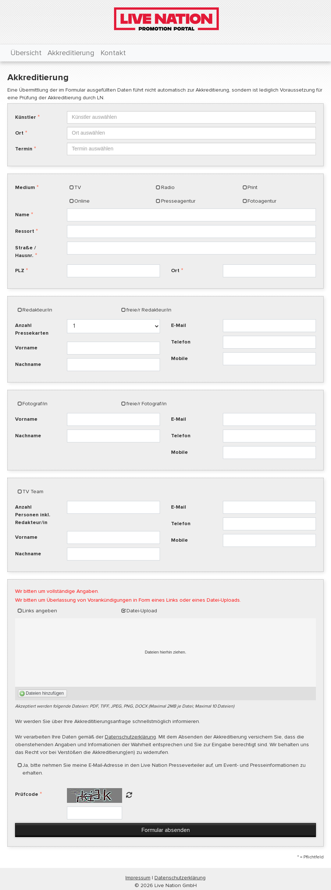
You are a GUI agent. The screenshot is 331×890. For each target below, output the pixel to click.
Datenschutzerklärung (130, 737)
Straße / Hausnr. (25, 252)
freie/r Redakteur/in (149, 310)
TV (77, 187)
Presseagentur (178, 201)
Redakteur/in (37, 310)
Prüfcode (26, 794)
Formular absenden (166, 830)
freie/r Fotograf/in (147, 403)
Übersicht (26, 53)
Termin (23, 149)
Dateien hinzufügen (45, 693)
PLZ (19, 270)
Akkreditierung (71, 53)
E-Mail (178, 325)
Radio (168, 187)
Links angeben (39, 611)
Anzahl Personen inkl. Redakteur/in (32, 515)
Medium (25, 187)
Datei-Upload (142, 611)
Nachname (28, 364)
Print (252, 187)
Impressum (137, 878)
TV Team (32, 491)
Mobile (179, 358)
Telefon (181, 342)
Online (82, 201)
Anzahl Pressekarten (32, 329)
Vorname (26, 348)
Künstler (25, 117)
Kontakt (113, 53)
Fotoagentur (262, 201)
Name (22, 214)
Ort (19, 133)
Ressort (24, 231)
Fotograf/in (34, 403)
